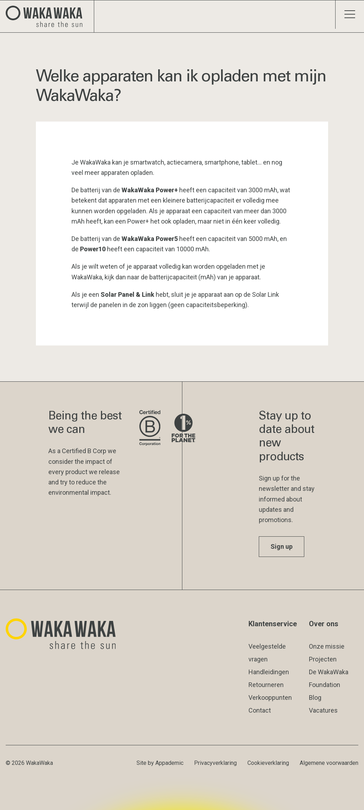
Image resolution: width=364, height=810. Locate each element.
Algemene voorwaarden (329, 763)
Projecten (323, 659)
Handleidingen (268, 672)
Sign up (282, 546)
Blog (315, 697)
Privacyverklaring (215, 763)
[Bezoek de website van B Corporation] (149, 428)
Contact (259, 710)
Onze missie (326, 646)
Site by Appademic (159, 763)
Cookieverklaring (268, 763)
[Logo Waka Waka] (47, 16)
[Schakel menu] (349, 14)
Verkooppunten (270, 697)
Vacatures (323, 710)
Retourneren (266, 684)
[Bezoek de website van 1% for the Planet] (183, 428)
